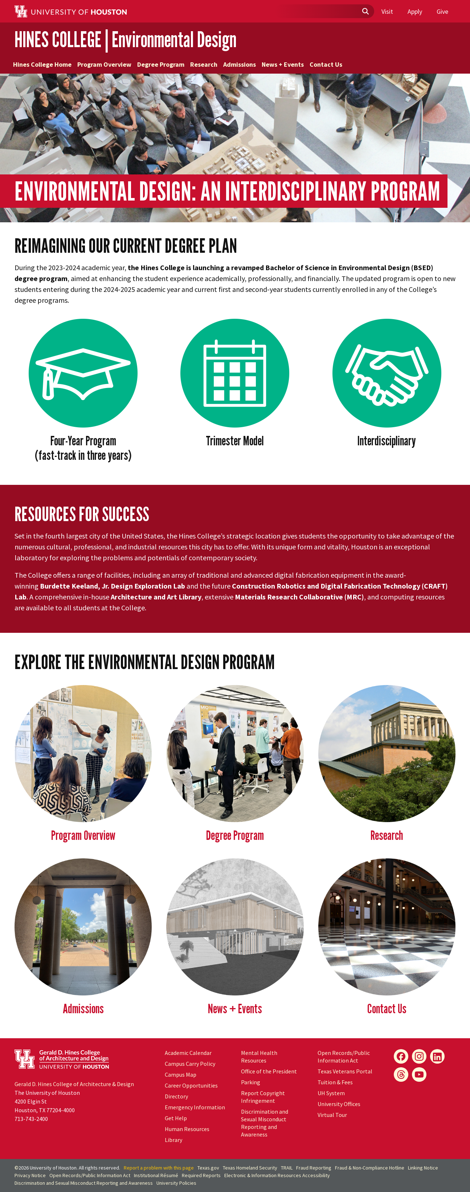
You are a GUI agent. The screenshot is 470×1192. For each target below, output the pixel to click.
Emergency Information (195, 1107)
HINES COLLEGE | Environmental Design (126, 39)
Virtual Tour (332, 1114)
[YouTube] (419, 1074)
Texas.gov (208, 1167)
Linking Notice (423, 1167)
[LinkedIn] (437, 1056)
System (331, 1093)
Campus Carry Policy (190, 1063)
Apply (415, 11)
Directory (176, 1096)
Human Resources (187, 1129)
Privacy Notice (30, 1175)
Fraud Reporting (313, 1167)
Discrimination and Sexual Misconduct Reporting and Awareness (264, 1123)
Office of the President (269, 1071)
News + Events (283, 64)
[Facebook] (401, 1056)
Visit (387, 11)
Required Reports (201, 1175)
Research (203, 64)
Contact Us (326, 64)
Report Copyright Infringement (263, 1096)
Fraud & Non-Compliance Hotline (369, 1167)
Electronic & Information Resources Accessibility (277, 1175)
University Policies (176, 1183)
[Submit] (365, 11)
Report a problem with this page (159, 1167)
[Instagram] (419, 1056)
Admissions (239, 64)
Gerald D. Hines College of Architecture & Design (74, 1084)
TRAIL (287, 1167)
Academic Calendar (188, 1052)
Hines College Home (42, 64)
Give (442, 11)
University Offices (339, 1104)
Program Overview (104, 64)
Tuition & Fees (335, 1082)
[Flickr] (401, 1074)
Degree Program (160, 64)
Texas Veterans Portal (345, 1071)
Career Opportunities (191, 1085)
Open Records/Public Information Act (344, 1056)
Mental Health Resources (259, 1056)
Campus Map (180, 1074)
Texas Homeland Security (250, 1167)
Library (173, 1139)
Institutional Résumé (156, 1175)
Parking (250, 1082)
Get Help (176, 1118)
